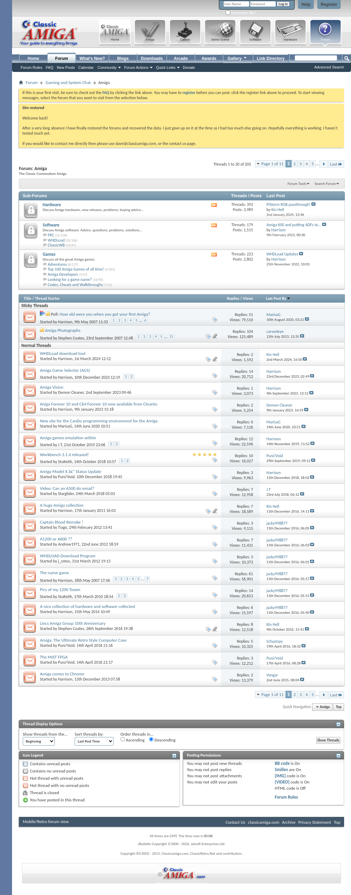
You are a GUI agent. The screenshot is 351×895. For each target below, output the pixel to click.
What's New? (92, 58)
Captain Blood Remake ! (61, 522)
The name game (54, 572)
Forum (61, 58)
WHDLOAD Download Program (67, 555)
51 (251, 314)
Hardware (52, 204)
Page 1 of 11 (273, 163)
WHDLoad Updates (282, 254)
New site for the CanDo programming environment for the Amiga (99, 420)
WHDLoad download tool (63, 353)
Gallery (237, 57)
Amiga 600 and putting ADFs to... (293, 224)
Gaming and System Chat (68, 82)
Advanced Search (329, 67)
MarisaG (65, 426)
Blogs (123, 58)
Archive (288, 822)
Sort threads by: (89, 734)
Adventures (57, 264)
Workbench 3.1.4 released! (64, 454)
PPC (51, 235)
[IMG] (280, 775)
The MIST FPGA (54, 657)
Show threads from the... (45, 734)
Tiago (62, 527)
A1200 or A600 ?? (56, 538)
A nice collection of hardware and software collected (87, 606)
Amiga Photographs (63, 330)
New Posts (66, 67)
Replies (233, 298)
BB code (282, 763)
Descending (162, 740)
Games (49, 254)
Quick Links (166, 67)
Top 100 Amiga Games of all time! (76, 269)
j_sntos (64, 561)
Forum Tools (297, 183)
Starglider (66, 493)
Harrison (65, 321)
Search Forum (325, 183)
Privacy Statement (314, 822)
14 (251, 371)
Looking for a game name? (70, 279)
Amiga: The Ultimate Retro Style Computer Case (83, 640)
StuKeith (65, 461)
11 (171, 336)
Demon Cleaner (71, 392)
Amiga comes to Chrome (62, 673)
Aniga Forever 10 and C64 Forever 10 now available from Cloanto (98, 404)
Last (336, 164)
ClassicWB (56, 245)
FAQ (49, 67)
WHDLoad (56, 240)
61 (251, 573)
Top (338, 707)
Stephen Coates (71, 338)
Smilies (281, 769)
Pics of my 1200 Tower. (60, 589)
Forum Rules (286, 797)
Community (107, 67)
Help (305, 4)
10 (251, 455)
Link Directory (271, 58)
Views (248, 298)
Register (329, 4)
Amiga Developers (63, 274)
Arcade (181, 58)
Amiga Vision (51, 387)
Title (27, 298)
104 (250, 331)
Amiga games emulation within (68, 437)
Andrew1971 (68, 544)
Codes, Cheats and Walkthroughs (75, 284)
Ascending (132, 740)
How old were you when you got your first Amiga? (105, 314)
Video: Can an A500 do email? (67, 488)
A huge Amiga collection (62, 505)
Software (51, 225)
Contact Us (235, 822)
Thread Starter (47, 298)
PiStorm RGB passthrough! (288, 204)
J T (60, 444)
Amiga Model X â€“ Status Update (70, 471)
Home (33, 58)
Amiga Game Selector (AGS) (65, 370)
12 (251, 438)
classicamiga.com (263, 822)
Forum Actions (136, 67)
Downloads (152, 58)
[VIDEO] (282, 782)
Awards (209, 58)
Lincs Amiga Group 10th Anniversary (73, 623)
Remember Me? (241, 13)
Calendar (86, 67)
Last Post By (278, 298)
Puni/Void (66, 476)
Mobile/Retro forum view (46, 821)
